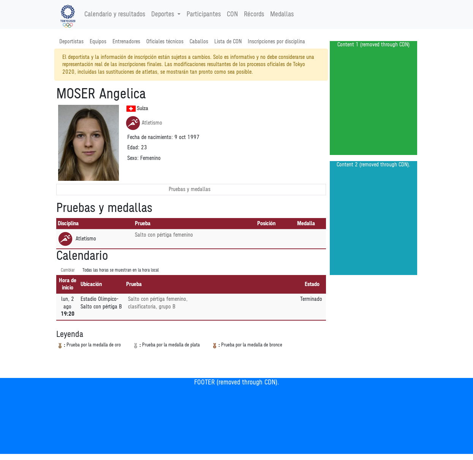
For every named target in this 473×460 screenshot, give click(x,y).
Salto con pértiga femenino (164, 234)
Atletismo (143, 123)
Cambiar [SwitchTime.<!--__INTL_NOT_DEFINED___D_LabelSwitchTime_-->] (68, 270)
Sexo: (133, 158)
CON (232, 14)
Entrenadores (126, 41)
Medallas (282, 14)
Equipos (98, 41)
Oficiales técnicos (165, 41)
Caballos (199, 41)
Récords (254, 14)
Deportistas (71, 41)
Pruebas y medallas (189, 189)
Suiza (137, 108)
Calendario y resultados (114, 14)
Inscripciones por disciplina (276, 41)
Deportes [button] (163, 14)
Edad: (133, 147)
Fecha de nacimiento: (150, 137)
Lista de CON (228, 41)
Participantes (204, 14)
